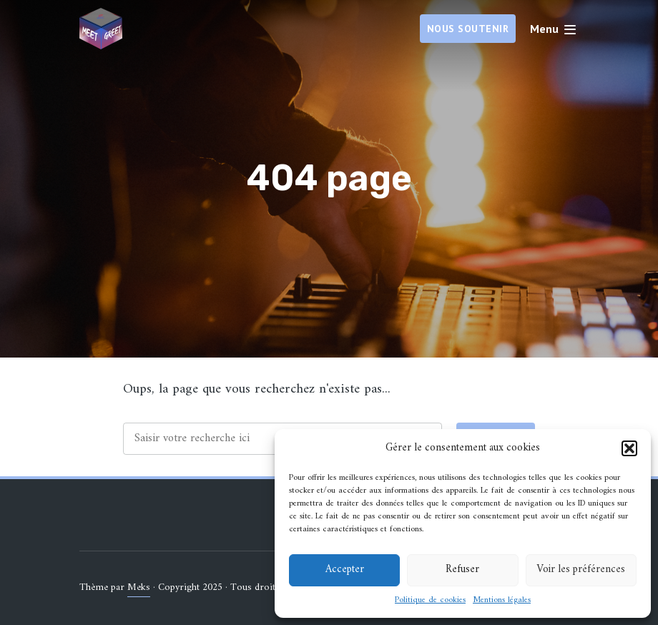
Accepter (344, 569)
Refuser (462, 569)
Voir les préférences (580, 569)
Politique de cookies (430, 601)
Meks (138, 587)
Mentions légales (502, 601)
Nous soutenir (468, 28)
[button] (629, 448)
